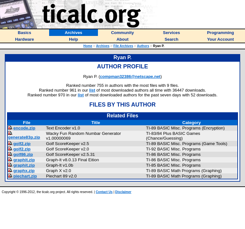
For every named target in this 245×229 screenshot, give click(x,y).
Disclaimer (123, 192)
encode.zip (24, 128)
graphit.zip (24, 159)
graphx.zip (24, 170)
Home (87, 46)
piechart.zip (25, 176)
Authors (143, 46)
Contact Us (104, 192)
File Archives (123, 46)
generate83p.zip (24, 137)
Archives (102, 46)
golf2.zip (22, 143)
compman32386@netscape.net (130, 76)
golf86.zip (23, 154)
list (92, 90)
